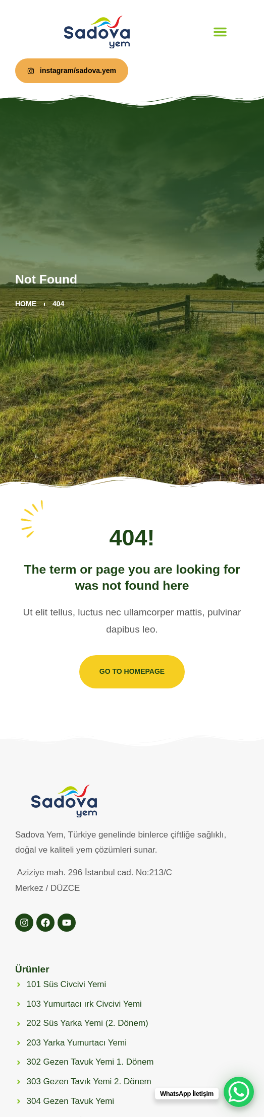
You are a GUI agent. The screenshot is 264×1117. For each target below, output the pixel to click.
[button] (220, 31)
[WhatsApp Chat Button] (239, 1092)
